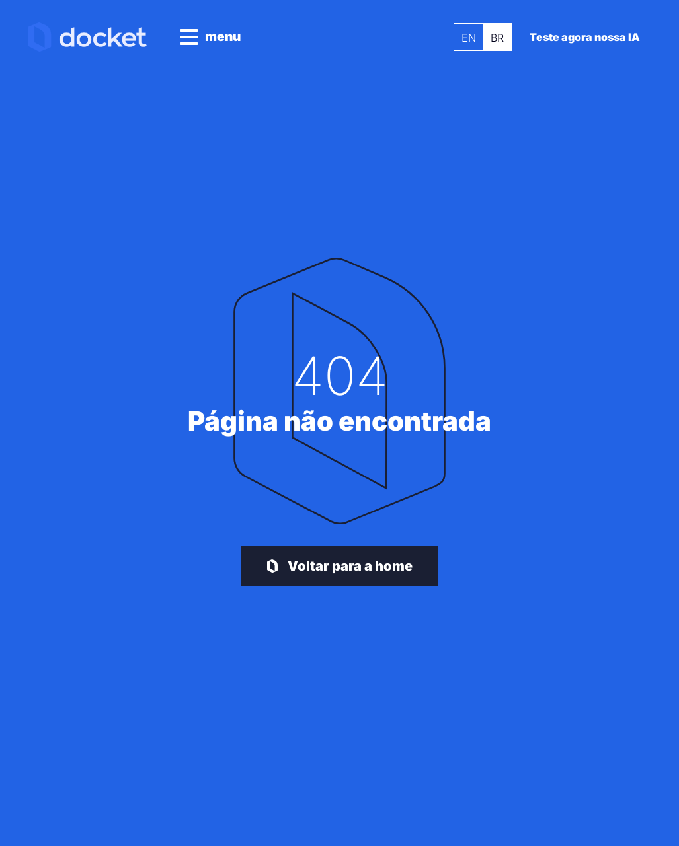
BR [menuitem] (492, 37)
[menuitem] (464, 37)
